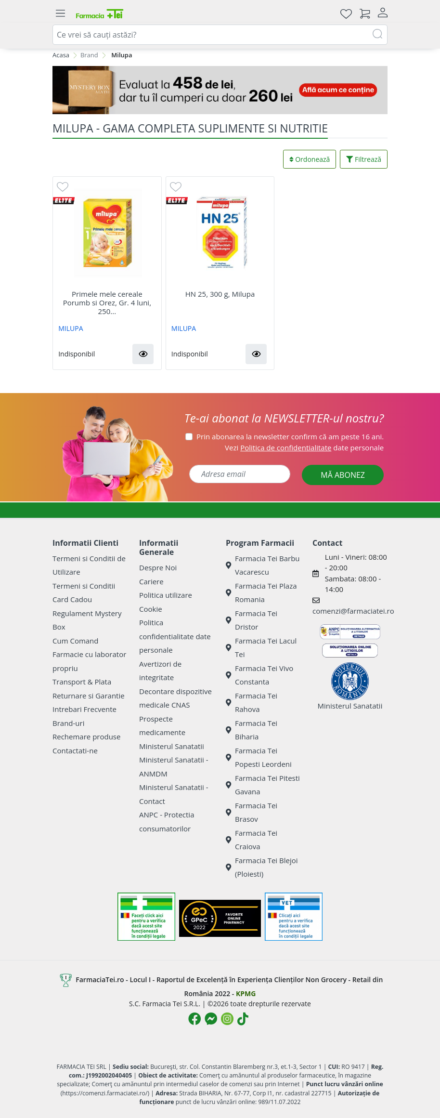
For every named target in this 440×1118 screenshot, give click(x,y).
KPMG (246, 993)
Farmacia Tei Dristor (251, 620)
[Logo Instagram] (227, 1019)
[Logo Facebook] (194, 1019)
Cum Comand (75, 640)
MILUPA (70, 328)
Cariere (151, 581)
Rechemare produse (86, 736)
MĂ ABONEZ (343, 475)
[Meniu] (60, 13)
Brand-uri (68, 723)
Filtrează (363, 159)
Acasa (60, 55)
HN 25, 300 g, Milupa (220, 293)
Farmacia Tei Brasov (251, 812)
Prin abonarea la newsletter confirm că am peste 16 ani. (290, 436)
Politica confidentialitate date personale (175, 636)
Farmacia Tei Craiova (251, 840)
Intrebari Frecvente (84, 709)
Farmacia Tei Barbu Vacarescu (263, 565)
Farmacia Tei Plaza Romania (261, 593)
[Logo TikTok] (242, 1019)
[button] (143, 354)
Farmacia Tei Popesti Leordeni (259, 757)
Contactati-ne (75, 750)
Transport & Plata (81, 681)
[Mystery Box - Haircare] (220, 90)
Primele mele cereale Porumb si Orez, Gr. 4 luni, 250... (107, 302)
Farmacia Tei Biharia (251, 730)
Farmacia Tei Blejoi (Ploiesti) (262, 867)
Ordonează (309, 159)
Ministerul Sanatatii (171, 746)
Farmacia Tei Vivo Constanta (259, 675)
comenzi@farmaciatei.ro (353, 611)
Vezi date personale (304, 447)
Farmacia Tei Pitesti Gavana (263, 785)
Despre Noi (158, 567)
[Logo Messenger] (211, 1019)
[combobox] (220, 35)
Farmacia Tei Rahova (251, 702)
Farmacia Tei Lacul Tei (261, 647)
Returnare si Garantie (88, 695)
